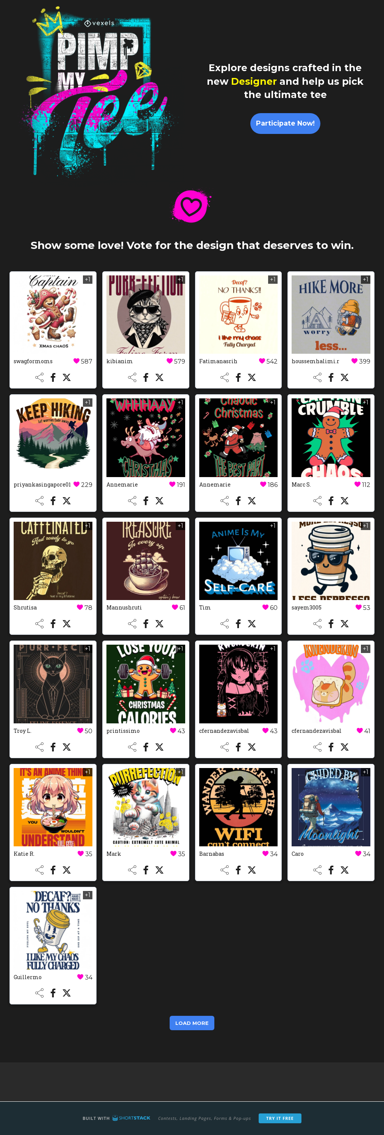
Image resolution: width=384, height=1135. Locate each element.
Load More (192, 1023)
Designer (254, 81)
